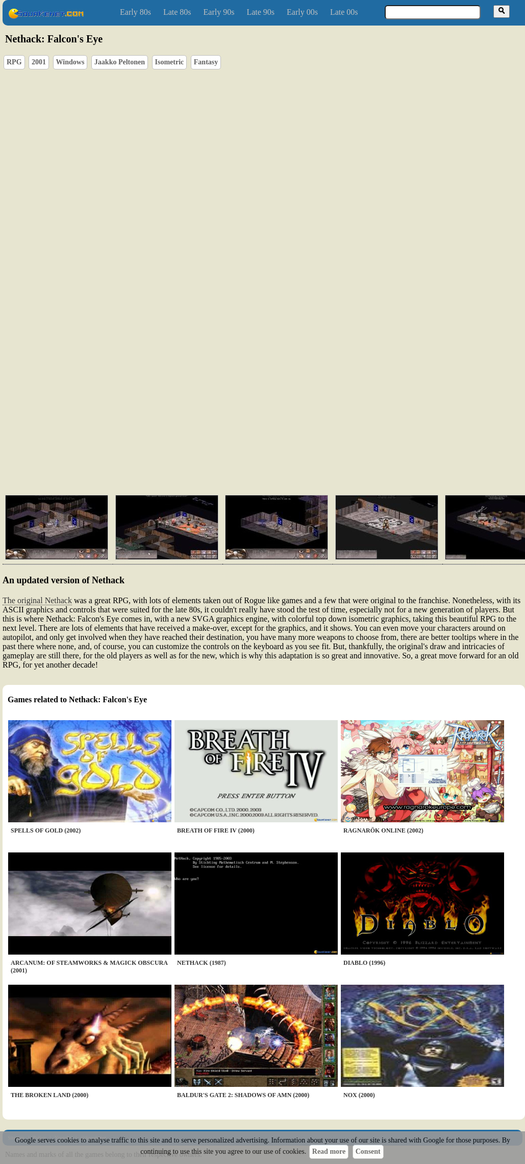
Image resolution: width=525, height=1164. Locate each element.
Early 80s (135, 12)
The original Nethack (37, 600)
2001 (39, 62)
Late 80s (177, 12)
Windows (70, 62)
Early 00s (302, 12)
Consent (368, 1151)
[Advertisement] (209, 408)
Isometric (169, 62)
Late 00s (344, 12)
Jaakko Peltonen (119, 62)
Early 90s (219, 12)
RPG (14, 62)
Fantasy (206, 62)
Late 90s (260, 12)
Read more (328, 1151)
